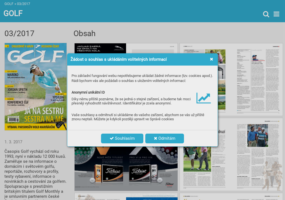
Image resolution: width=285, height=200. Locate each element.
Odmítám (164, 138)
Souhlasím (122, 138)
